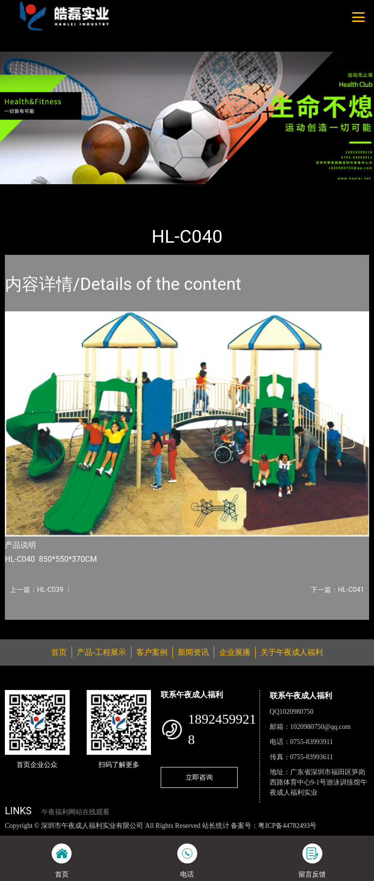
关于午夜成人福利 (292, 652)
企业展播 (234, 652)
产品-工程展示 (63, 191)
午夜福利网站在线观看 (75, 812)
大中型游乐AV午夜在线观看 (142, 191)
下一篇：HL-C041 (337, 589)
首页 (22, 191)
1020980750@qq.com (320, 726)
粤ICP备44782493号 (287, 825)
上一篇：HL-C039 (36, 589)
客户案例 (152, 652)
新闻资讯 (193, 652)
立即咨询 (199, 777)
